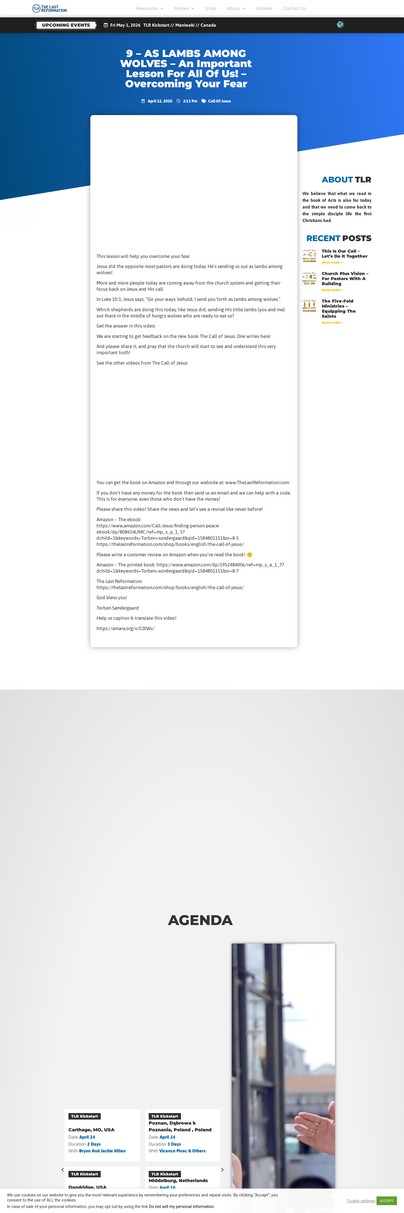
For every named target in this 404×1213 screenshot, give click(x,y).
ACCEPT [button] (387, 1201)
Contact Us (294, 8)
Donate (264, 8)
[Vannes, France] (102, 1184)
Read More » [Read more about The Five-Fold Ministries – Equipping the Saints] (332, 322)
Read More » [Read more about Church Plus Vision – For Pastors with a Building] (332, 290)
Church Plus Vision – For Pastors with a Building (345, 278)
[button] (46, 194)
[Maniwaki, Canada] (183, 1184)
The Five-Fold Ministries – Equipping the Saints (339, 308)
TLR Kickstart (165, 1116)
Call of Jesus (219, 101)
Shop (210, 8)
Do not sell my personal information (181, 1206)
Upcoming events (66, 25)
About (236, 8)
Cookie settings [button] (361, 1200)
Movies (184, 8)
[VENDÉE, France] (183, 1132)
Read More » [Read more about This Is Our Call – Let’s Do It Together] (332, 262)
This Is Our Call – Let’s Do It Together (345, 253)
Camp (77, 1116)
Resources (149, 8)
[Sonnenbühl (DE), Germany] (102, 1132)
